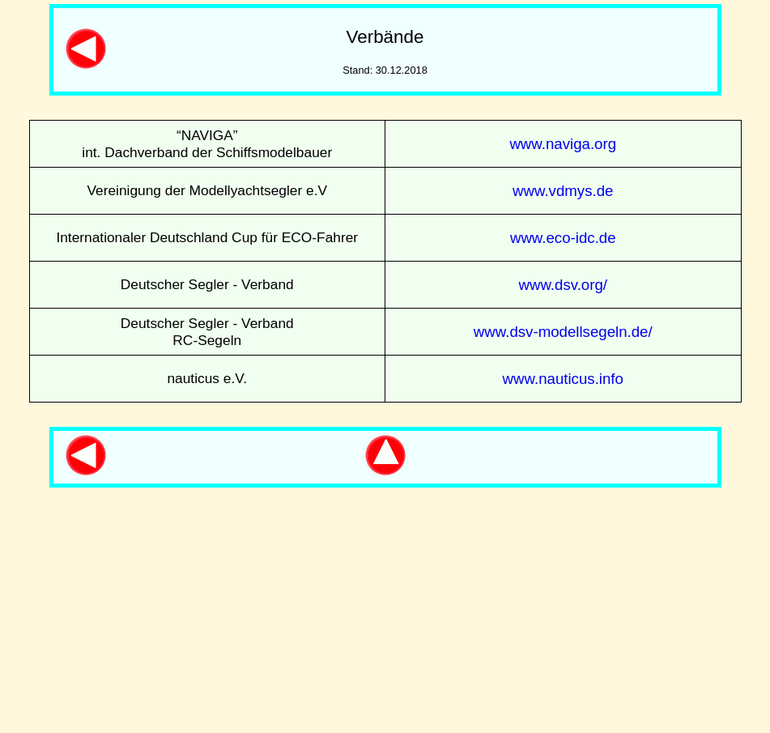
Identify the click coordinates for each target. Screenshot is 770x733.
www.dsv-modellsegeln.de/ (563, 331)
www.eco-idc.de (563, 237)
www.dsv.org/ (562, 284)
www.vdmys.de (563, 190)
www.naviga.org (562, 143)
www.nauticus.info (563, 378)
